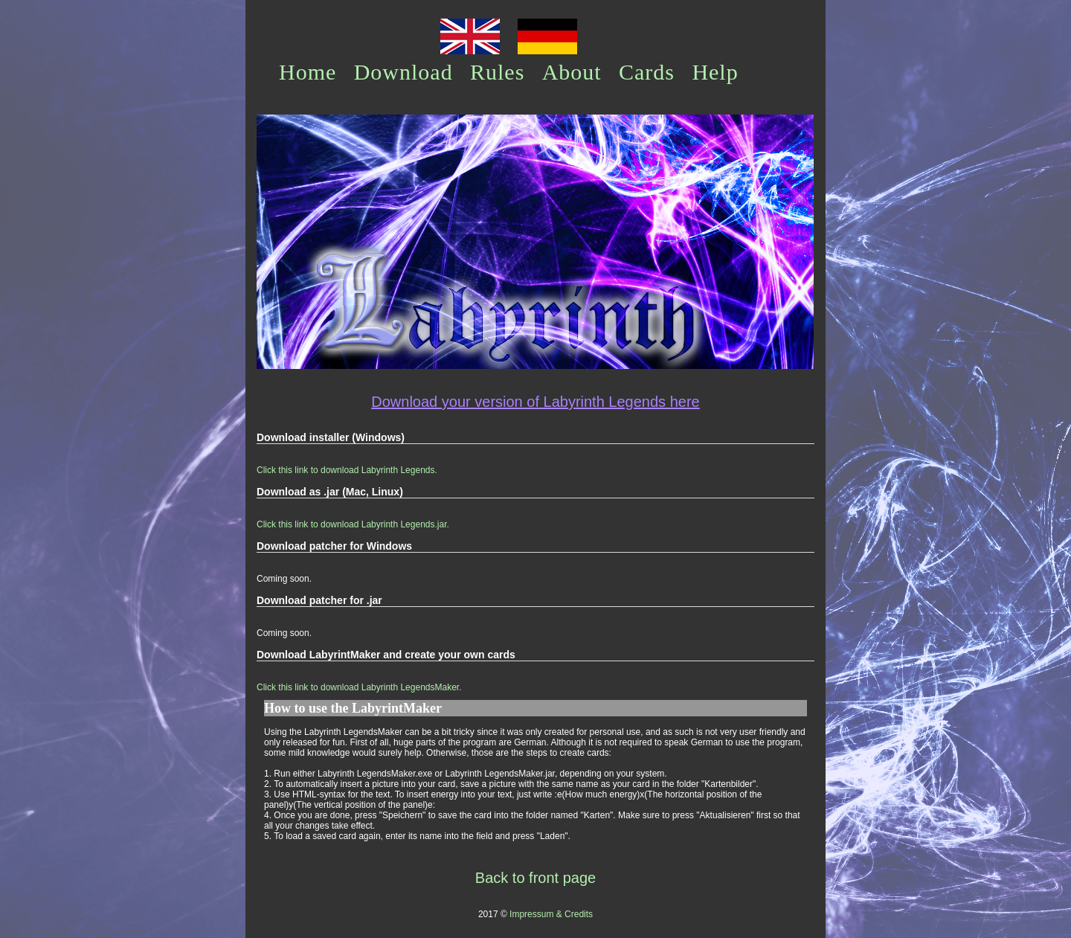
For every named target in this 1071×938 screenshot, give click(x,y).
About (572, 72)
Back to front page (535, 878)
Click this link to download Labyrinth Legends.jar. (353, 524)
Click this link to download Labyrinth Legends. (347, 470)
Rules (497, 72)
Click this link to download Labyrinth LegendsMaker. (359, 687)
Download (403, 72)
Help (715, 72)
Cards (647, 72)
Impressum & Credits (551, 914)
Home (307, 72)
